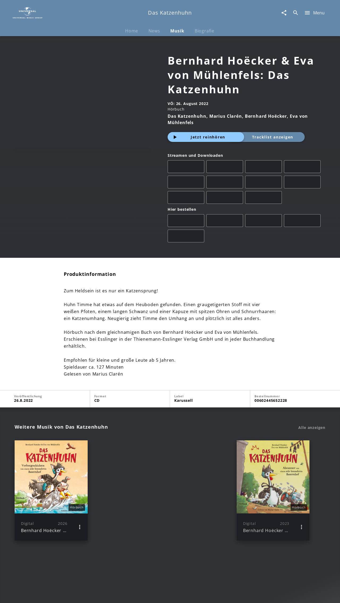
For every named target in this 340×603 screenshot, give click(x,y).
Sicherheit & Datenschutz (142, 593)
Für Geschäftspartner (289, 593)
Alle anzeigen (311, 427)
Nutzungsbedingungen (196, 593)
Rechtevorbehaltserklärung (84, 593)
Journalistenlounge (243, 593)
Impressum (40, 593)
